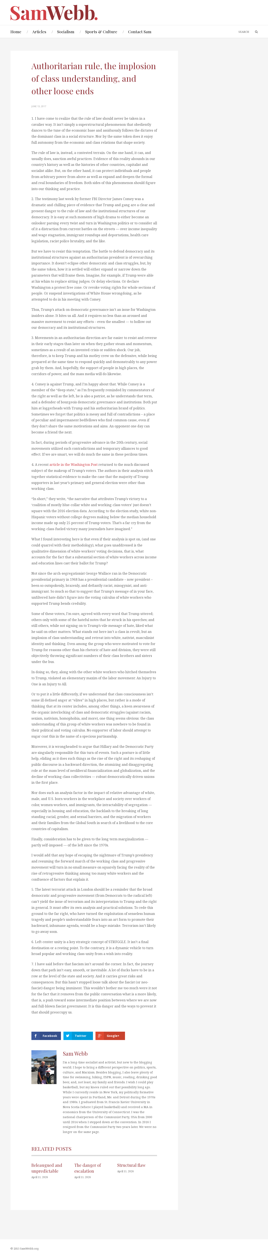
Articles (39, 31)
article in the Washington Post (73, 464)
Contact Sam (139, 31)
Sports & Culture (101, 31)
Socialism (65, 31)
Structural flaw (131, 1165)
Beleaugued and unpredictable (46, 1168)
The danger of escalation (87, 1168)
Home (15, 31)
